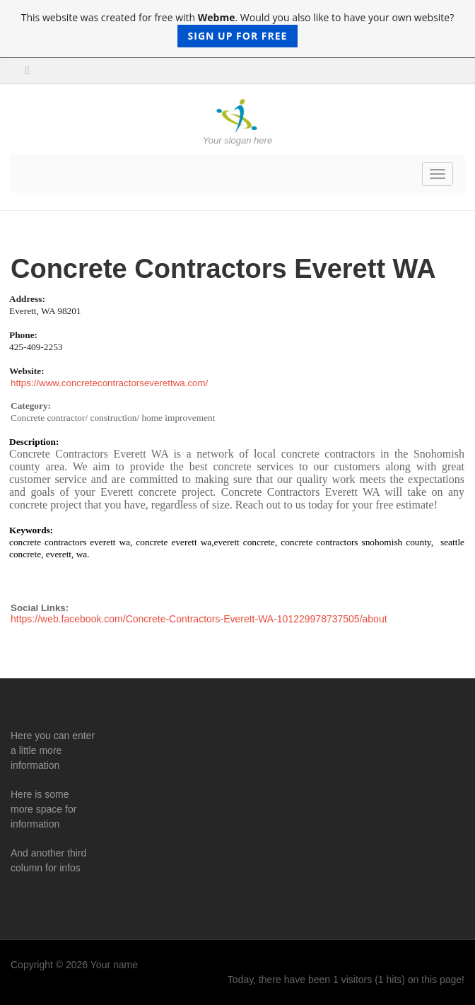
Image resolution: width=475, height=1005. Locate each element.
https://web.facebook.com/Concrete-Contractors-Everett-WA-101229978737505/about (199, 619)
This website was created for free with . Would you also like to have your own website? (238, 29)
